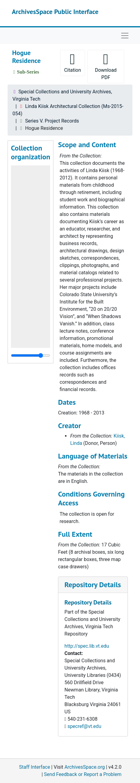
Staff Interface (34, 767)
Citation (72, 62)
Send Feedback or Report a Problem (82, 774)
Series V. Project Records (52, 121)
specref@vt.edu (84, 726)
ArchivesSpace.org (84, 767)
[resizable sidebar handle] (30, 355)
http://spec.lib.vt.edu (86, 646)
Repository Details (92, 584)
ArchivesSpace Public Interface (55, 11)
